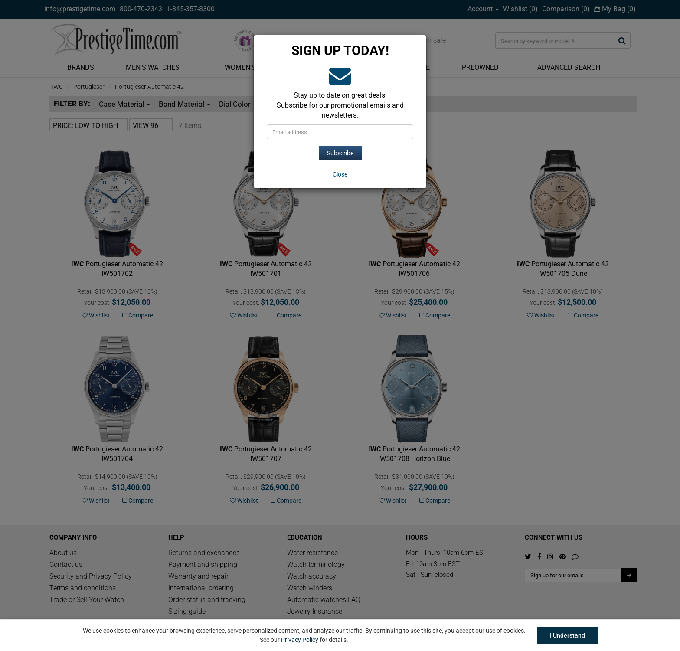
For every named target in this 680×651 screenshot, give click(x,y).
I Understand (567, 635)
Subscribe (340, 153)
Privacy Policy (299, 639)
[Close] (340, 174)
